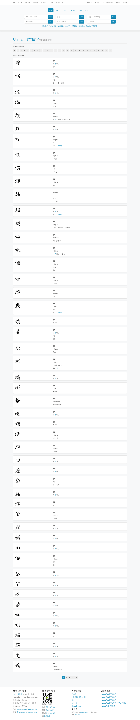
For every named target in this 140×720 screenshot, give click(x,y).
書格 (73, 700)
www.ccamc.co (33, 709)
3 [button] (24, 50)
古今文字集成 (18, 694)
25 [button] (106, 50)
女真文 (43, 2)
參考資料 (77, 714)
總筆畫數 (61, 26)
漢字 (20, 2)
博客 (118, 2)
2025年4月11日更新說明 (108, 697)
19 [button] (83, 50)
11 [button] (51, 50)
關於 (89, 2)
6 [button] (34, 50)
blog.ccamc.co (32, 712)
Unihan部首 (53, 26)
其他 (125, 2)
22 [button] (94, 50)
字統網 (74, 694)
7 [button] (37, 50)
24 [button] (102, 50)
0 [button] (14, 50)
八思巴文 (59, 2)
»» (76, 677)
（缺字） (60, 146)
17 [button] (75, 50)
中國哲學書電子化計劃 (79, 697)
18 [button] (79, 50)
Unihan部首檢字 (26, 39)
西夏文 (27, 2)
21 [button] (91, 50)
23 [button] (98, 50)
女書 (51, 2)
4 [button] (27, 50)
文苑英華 (74, 703)
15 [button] (67, 50)
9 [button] (44, 50)
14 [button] (63, 50)
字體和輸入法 (107, 2)
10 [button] (47, 50)
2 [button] (21, 50)
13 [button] (59, 50)
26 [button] (110, 50)
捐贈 (97, 2)
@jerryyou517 (50, 710)
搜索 (50, 16)
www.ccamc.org (22, 709)
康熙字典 (75, 26)
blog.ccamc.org (22, 712)
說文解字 (68, 26)
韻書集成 (82, 26)
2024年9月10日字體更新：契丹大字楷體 (113, 703)
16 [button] (71, 50)
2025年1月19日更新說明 (108, 700)
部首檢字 (45, 26)
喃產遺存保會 (84, 712)
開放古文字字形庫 (91, 26)
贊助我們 (47, 716)
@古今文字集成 (50, 707)
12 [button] (55, 50)
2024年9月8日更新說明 (108, 706)
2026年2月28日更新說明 (108, 694)
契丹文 (35, 2)
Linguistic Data (76, 706)
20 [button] (87, 50)
